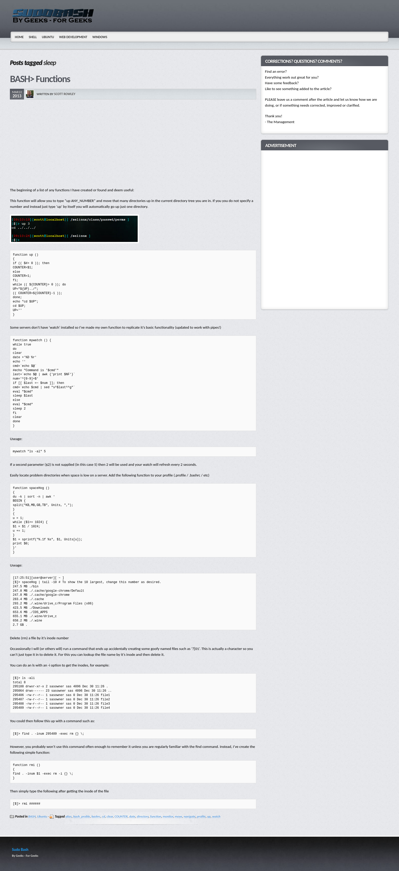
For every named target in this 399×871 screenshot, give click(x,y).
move (178, 816)
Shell (33, 37)
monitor (168, 816)
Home (19, 37)
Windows (99, 37)
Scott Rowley (65, 94)
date (132, 816)
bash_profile (81, 816)
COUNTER (121, 816)
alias (68, 816)
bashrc (96, 816)
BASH (31, 816)
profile (201, 816)
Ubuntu (48, 37)
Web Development (73, 37)
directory (143, 816)
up (208, 816)
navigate (189, 816)
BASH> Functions (40, 79)
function (155, 816)
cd (103, 816)
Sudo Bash (20, 849)
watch (216, 816)
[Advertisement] (133, 144)
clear (110, 816)
